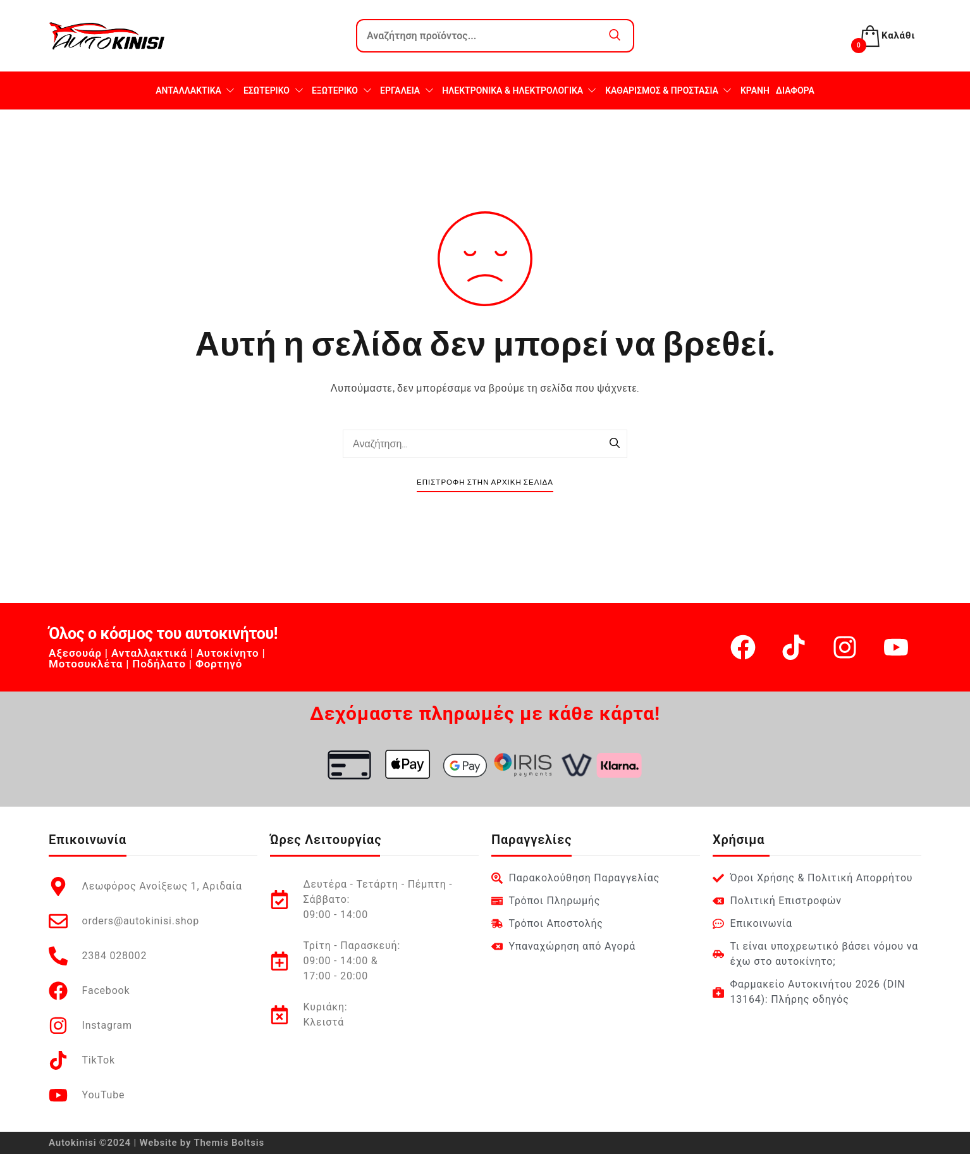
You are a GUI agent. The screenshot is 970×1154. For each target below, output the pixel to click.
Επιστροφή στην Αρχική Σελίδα (485, 482)
